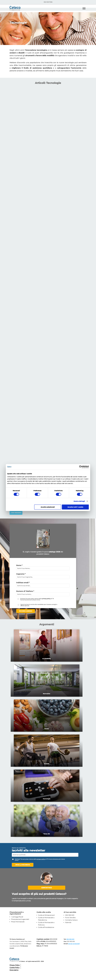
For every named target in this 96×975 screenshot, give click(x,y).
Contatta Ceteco (71, 920)
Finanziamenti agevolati (20, 919)
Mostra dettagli (79, 501)
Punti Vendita (70, 918)
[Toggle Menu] (84, 8)
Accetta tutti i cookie (75, 507)
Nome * (19, 565)
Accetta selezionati (48, 507)
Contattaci (46, 888)
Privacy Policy (15, 965)
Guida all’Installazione (46, 927)
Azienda (68, 922)
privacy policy (46, 598)
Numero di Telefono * (25, 591)
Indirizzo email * (23, 583)
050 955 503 (69, 915)
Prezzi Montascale (17, 922)
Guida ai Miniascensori (46, 915)
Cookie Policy (15, 967)
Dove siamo (14, 970)
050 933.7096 (48, 2)
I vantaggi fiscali (17, 917)
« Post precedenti (15, 512)
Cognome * (21, 574)
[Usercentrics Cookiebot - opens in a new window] (80, 466)
